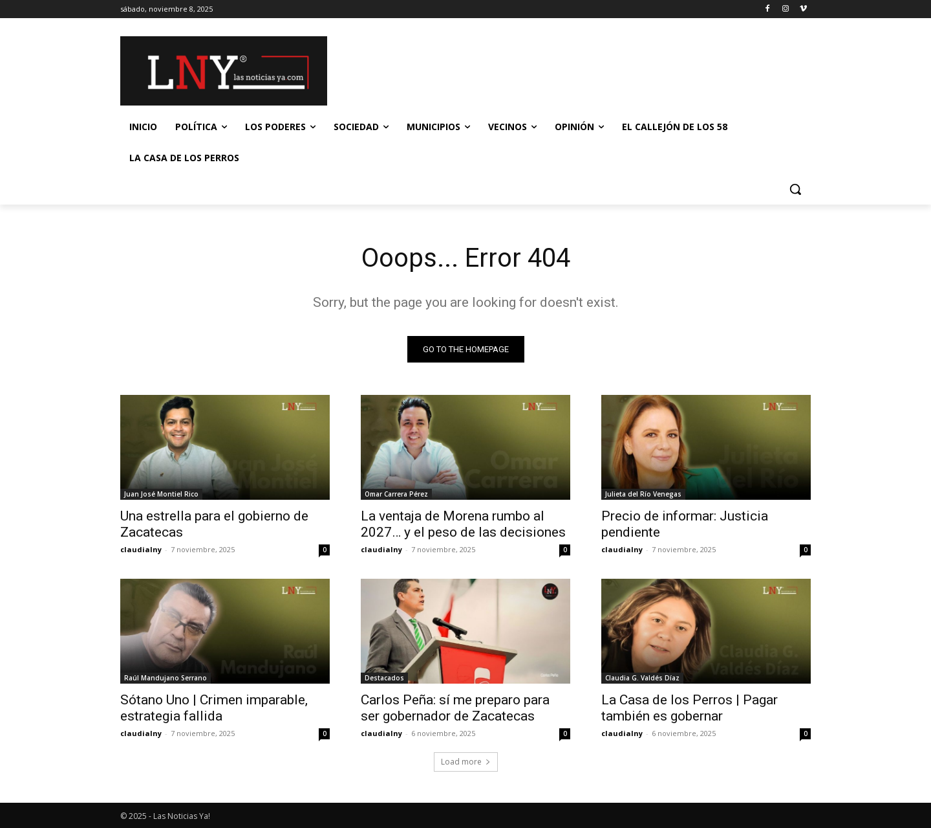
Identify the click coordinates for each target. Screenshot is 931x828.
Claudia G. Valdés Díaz (642, 677)
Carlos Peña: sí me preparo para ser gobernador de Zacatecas (455, 708)
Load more (466, 761)
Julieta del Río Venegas (643, 493)
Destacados (384, 677)
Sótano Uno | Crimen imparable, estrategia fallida (214, 708)
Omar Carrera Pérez (396, 493)
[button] (795, 189)
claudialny (141, 549)
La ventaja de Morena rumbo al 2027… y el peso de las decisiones (463, 524)
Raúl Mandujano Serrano (165, 677)
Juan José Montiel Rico (161, 493)
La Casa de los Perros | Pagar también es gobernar (689, 708)
